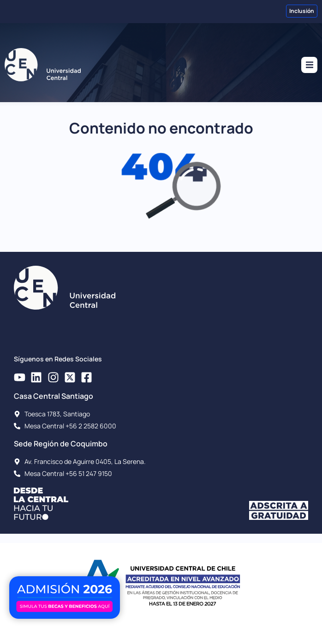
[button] (309, 65)
